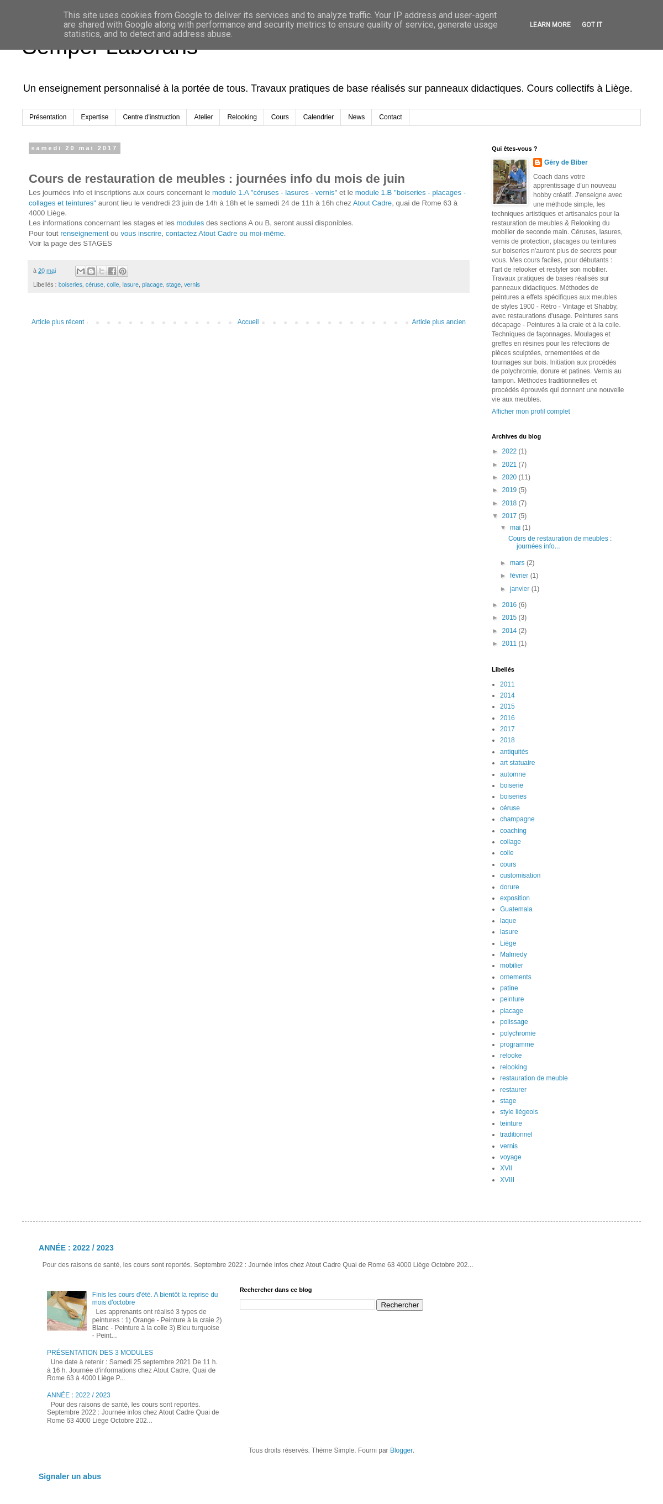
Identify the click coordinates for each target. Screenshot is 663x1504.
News (356, 117)
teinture (511, 1123)
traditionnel (516, 1134)
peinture (512, 999)
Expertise (94, 117)
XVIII (507, 1180)
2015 (510, 617)
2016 (510, 605)
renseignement (84, 233)
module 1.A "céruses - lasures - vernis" (274, 192)
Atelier (203, 117)
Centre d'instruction (151, 117)
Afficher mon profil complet (531, 411)
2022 (510, 451)
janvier (521, 589)
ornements (516, 977)
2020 (510, 477)
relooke (511, 1055)
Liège (508, 943)
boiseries (70, 284)
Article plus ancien (439, 322)
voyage (511, 1157)
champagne (517, 819)
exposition (515, 898)
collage (510, 842)
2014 (510, 631)
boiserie (511, 785)
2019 (510, 490)
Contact (390, 117)
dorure (509, 887)
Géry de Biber (566, 162)
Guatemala (516, 909)
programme (517, 1044)
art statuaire (517, 763)
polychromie (518, 1033)
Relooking (241, 117)
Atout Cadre (372, 203)
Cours (280, 117)
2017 (510, 516)
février (520, 575)
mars (518, 563)
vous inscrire (140, 233)
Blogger (401, 1450)
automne (513, 774)
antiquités (514, 752)
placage (152, 284)
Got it (592, 25)
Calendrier (318, 117)
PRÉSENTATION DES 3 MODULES (100, 1353)
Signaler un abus (70, 1476)
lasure (130, 284)
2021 (510, 464)
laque (508, 921)
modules (190, 223)
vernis (192, 284)
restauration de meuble (534, 1078)
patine (509, 988)
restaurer (513, 1090)
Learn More (550, 25)
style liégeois (519, 1112)
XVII (506, 1168)
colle (113, 284)
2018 (510, 503)
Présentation (47, 117)
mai (516, 527)
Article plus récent (57, 322)
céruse (94, 284)
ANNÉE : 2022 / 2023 (76, 1247)
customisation (520, 875)
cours (508, 864)
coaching (513, 831)
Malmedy (513, 954)
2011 (510, 643)
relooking (513, 1067)
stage (173, 284)
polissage (514, 1022)
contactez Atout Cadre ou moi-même (225, 233)
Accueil (248, 322)
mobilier (511, 965)
